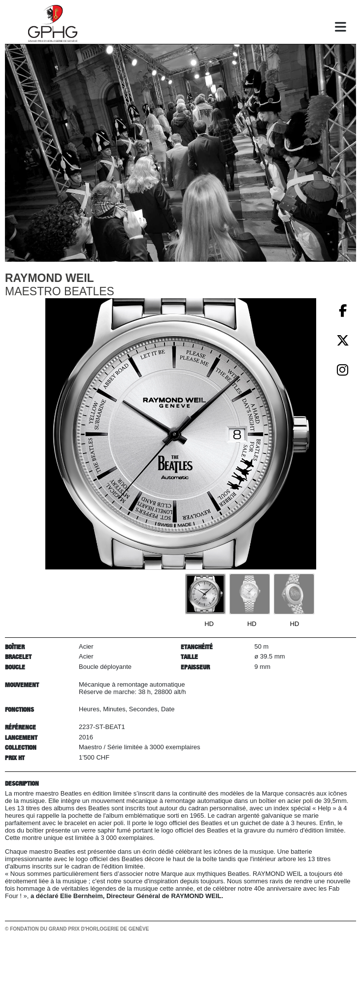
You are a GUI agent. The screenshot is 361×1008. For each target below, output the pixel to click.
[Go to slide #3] (294, 594)
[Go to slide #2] (249, 594)
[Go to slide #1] (205, 594)
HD (209, 623)
